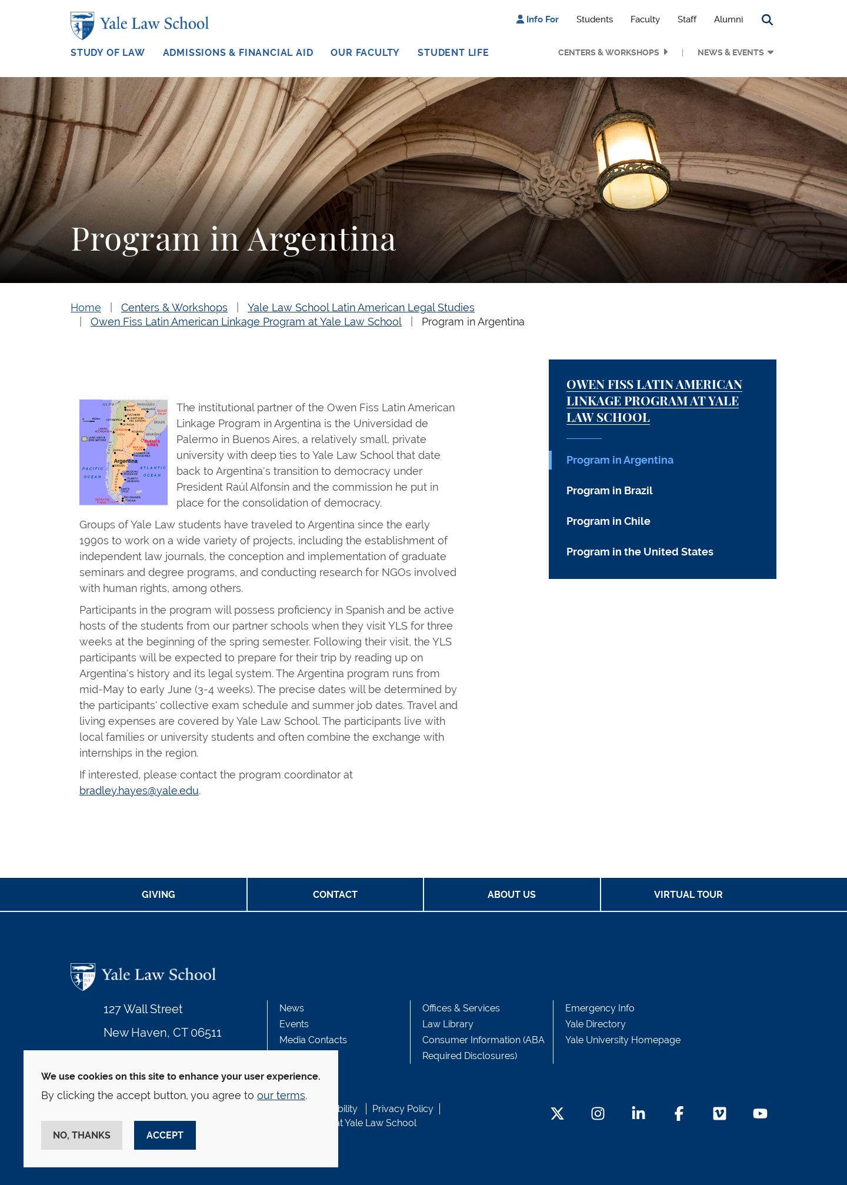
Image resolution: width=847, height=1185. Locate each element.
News (291, 1008)
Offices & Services (461, 1008)
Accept (165, 1135)
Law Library (447, 1024)
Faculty (645, 19)
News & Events (731, 52)
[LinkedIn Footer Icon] (638, 1114)
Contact (335, 894)
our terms (281, 1095)
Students (594, 19)
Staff (687, 19)
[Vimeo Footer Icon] (719, 1114)
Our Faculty (365, 52)
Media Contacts (313, 1040)
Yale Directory (595, 1024)
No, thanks (82, 1135)
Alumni (728, 19)
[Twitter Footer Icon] (557, 1114)
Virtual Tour (688, 894)
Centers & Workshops (608, 52)
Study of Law (108, 52)
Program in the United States (639, 551)
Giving (158, 894)
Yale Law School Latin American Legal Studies (361, 307)
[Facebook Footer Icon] (679, 1114)
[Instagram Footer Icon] (598, 1114)
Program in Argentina (473, 321)
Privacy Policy (402, 1108)
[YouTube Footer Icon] (760, 1114)
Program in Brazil (609, 490)
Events (294, 1024)
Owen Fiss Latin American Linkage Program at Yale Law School (246, 321)
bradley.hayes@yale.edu (139, 790)
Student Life (453, 52)
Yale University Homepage (623, 1040)
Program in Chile (608, 521)
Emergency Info (600, 1008)
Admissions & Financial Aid (238, 52)
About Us (512, 894)
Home (86, 307)
